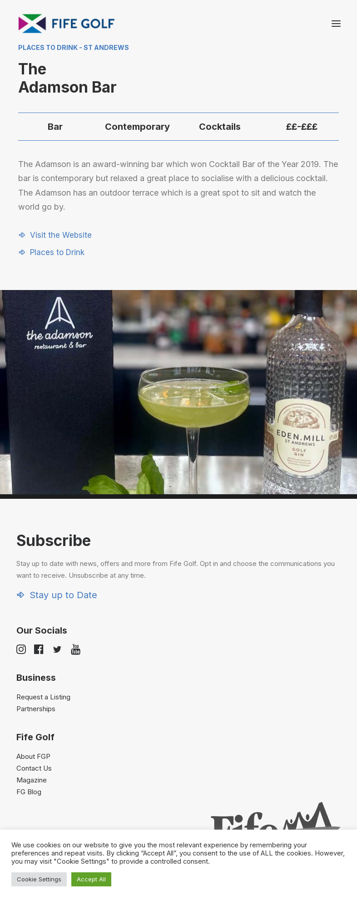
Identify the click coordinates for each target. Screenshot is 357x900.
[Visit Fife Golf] (66, 23)
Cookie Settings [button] (39, 879)
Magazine (31, 780)
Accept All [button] (91, 879)
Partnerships (35, 708)
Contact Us (34, 768)
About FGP (33, 756)
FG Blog (28, 791)
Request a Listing (43, 697)
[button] (336, 23)
